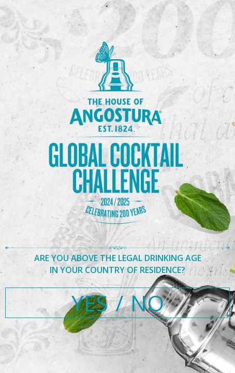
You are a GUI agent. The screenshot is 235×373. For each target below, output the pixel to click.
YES (89, 303)
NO (147, 303)
